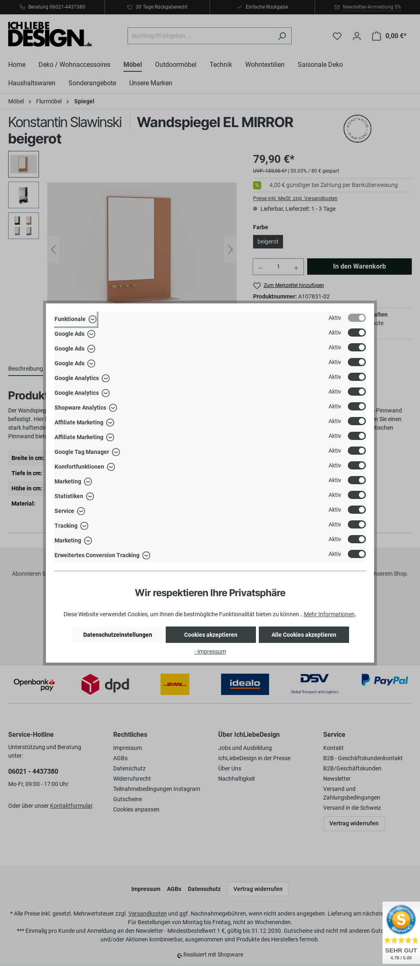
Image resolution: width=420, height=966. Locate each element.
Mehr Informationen (329, 614)
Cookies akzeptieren (210, 634)
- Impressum (210, 651)
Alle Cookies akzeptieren (304, 634)
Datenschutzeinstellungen (117, 634)
